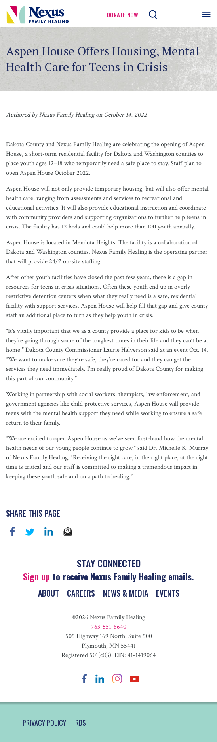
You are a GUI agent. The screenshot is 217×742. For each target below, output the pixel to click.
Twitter (29, 531)
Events (167, 593)
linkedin (48, 531)
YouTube (134, 678)
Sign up (36, 576)
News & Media (125, 593)
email (67, 531)
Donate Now (122, 14)
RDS (80, 722)
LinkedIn (100, 678)
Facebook (12, 531)
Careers (81, 593)
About (48, 593)
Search (153, 15)
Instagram (117, 678)
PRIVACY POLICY (44, 722)
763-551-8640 (108, 627)
